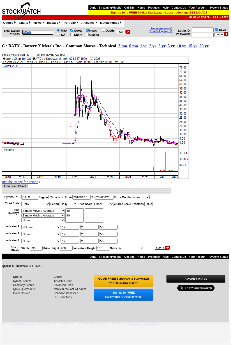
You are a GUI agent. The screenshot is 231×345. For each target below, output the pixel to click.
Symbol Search (22, 281)
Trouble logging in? (161, 31)
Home (141, 7)
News (39, 23)
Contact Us (179, 7)
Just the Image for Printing (21, 182)
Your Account (197, 7)
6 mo (133, 46)
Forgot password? (162, 28)
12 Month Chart (63, 281)
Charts (25, 23)
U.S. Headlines (63, 297)
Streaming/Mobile (110, 7)
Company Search (23, 285)
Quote (78, 30)
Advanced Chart (63, 285)
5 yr (171, 46)
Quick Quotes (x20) (24, 289)
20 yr (204, 46)
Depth (110, 30)
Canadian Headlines (66, 293)
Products (154, 7)
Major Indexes (21, 293)
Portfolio (71, 23)
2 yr (152, 46)
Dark (93, 7)
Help (166, 7)
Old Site (129, 7)
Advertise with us (196, 278)
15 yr (192, 46)
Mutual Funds (111, 23)
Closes (94, 35)
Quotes (10, 23)
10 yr (181, 46)
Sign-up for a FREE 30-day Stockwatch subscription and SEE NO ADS (159, 12)
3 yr (161, 46)
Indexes (54, 23)
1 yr (143, 46)
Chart (78, 35)
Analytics (89, 23)
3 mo (122, 46)
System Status (218, 7)
